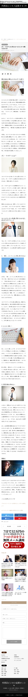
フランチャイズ (4, 656)
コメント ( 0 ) (14, 602)
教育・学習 (16, 669)
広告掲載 (5, 688)
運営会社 (17, 688)
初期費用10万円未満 (5, 658)
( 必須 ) (5, 614)
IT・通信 (16, 668)
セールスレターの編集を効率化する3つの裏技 (12, 510)
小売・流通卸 (16, 671)
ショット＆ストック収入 (19, 658)
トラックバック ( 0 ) (14, 605)
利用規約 (22, 688)
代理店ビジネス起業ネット (14, 683)
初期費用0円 (16, 656)
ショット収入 (4, 660)
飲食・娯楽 (3, 669)
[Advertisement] (14, 23)
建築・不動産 (4, 671)
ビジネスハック (4, 44)
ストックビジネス (17, 660)
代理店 (15, 655)
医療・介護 (16, 673)
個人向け (3, 662)
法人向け (3, 655)
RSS (14, 685)
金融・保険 (3, 675)
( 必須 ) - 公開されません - (9, 618)
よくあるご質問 (11, 688)
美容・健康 (3, 673)
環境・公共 (3, 668)
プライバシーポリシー (13, 690)
